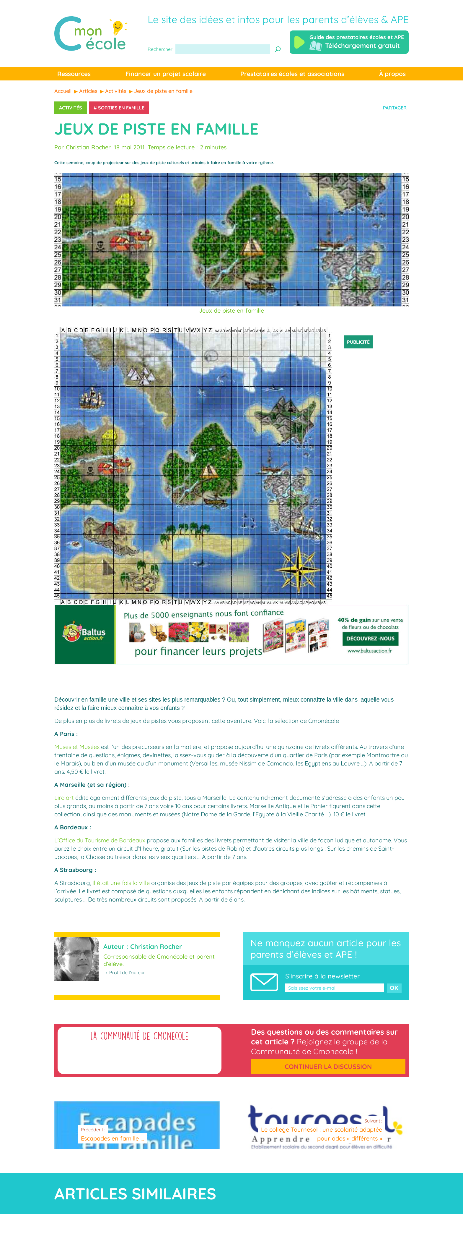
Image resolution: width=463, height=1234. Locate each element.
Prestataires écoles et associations (292, 73)
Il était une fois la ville (121, 882)
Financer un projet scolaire (165, 73)
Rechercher (160, 49)
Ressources (74, 73)
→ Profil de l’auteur (124, 972)
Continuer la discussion (328, 1066)
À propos (392, 73)
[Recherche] (278, 49)
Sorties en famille (121, 108)
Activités (70, 108)
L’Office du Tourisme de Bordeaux (99, 840)
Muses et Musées (77, 746)
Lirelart (64, 797)
